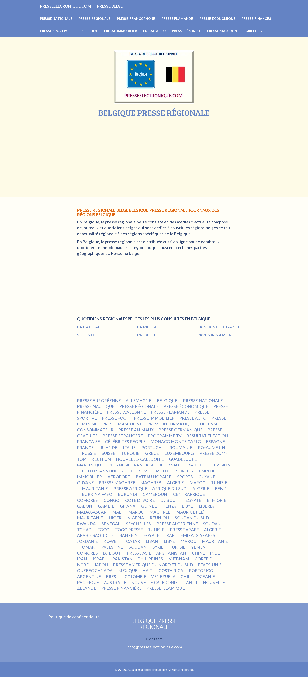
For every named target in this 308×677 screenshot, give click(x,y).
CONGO (112, 500)
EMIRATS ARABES (198, 535)
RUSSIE (89, 453)
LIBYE (188, 505)
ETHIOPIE (217, 500)
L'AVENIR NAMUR (214, 334)
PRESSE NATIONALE (203, 400)
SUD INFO (87, 334)
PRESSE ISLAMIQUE (166, 588)
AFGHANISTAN (171, 552)
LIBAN (152, 541)
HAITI (148, 570)
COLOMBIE (135, 576)
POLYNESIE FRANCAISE (131, 464)
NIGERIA (136, 517)
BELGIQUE (167, 400)
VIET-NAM (179, 558)
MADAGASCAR (92, 511)
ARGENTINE (89, 576)
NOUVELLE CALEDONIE (155, 582)
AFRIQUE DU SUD (169, 488)
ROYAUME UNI (212, 447)
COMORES (88, 500)
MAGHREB (151, 482)
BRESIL (113, 576)
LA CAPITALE (90, 326)
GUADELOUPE (183, 459)
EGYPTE (193, 500)
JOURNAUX (171, 464)
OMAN (89, 547)
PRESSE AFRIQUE (130, 488)
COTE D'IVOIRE (140, 500)
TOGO (103, 529)
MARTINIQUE (90, 464)
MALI (117, 511)
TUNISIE (219, 482)
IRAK (170, 535)
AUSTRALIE (115, 582)
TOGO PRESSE (129, 529)
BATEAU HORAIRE (154, 476)
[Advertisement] (154, 148)
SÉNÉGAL (111, 523)
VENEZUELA (163, 576)
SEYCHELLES (139, 523)
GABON (85, 505)
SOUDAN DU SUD (192, 517)
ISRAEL (100, 558)
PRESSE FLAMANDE (170, 412)
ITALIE (129, 447)
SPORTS (185, 476)
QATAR (133, 541)
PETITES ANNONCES (103, 470)
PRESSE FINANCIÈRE (121, 588)
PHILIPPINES (151, 558)
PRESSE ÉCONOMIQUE (186, 406)
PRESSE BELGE (140, 12)
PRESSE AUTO (192, 418)
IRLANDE (108, 447)
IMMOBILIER (90, 476)
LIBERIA (207, 505)
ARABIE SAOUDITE (95, 535)
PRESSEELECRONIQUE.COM (77, 12)
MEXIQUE (127, 570)
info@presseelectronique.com (154, 646)
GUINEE (149, 505)
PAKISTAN (122, 558)
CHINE (198, 552)
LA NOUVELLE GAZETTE (221, 326)
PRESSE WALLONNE (126, 412)
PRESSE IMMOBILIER (154, 418)
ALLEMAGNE (139, 400)
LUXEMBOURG (180, 453)
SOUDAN (212, 523)
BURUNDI (128, 494)
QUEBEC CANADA (95, 570)
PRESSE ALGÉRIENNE (177, 523)
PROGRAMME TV (165, 435)
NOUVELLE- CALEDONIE (140, 459)
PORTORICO (201, 570)
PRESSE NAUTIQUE (95, 406)
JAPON (101, 564)
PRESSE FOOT (115, 418)
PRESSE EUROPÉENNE (99, 400)
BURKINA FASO (97, 494)
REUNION (101, 459)
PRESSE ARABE (184, 529)
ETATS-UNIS (210, 564)
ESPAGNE (216, 441)
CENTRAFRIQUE (189, 494)
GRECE (152, 453)
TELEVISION (218, 464)
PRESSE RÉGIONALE (139, 406)
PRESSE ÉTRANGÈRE (123, 435)
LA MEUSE (147, 326)
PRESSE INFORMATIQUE (171, 423)
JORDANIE (88, 541)
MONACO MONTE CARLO (176, 441)
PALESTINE (112, 547)
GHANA (128, 505)
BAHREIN (129, 535)
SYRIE (158, 547)
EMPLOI (207, 470)
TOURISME (140, 470)
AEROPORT (119, 476)
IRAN (82, 558)
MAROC (198, 482)
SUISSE (109, 453)
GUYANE (206, 476)
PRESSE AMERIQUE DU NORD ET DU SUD (153, 564)
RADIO (195, 464)
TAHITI (190, 582)
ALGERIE (176, 482)
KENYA (170, 505)
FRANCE (86, 447)
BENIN (221, 488)
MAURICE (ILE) (190, 511)
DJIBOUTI (170, 500)
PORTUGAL (153, 447)
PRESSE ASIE (139, 552)
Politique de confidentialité (74, 616)
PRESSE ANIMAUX (136, 429)
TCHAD (84, 529)
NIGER (115, 517)
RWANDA (87, 523)
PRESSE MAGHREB (117, 482)
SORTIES (185, 470)
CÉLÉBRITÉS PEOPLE (125, 441)
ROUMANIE (181, 447)
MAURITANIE (95, 488)
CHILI (186, 576)
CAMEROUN (155, 494)
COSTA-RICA (171, 570)
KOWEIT (112, 541)
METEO (163, 470)
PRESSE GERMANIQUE (181, 429)
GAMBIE (106, 505)
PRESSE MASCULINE (122, 423)
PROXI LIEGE (149, 334)
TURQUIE (130, 453)
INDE (215, 552)
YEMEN (199, 547)
